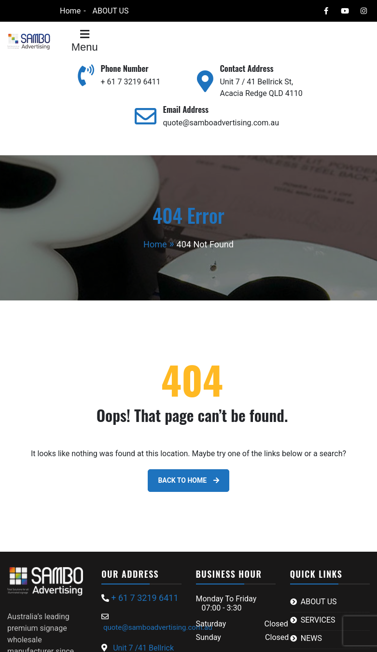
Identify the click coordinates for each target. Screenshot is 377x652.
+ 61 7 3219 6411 (131, 81)
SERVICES (318, 620)
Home (70, 10)
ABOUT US (111, 10)
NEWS (311, 638)
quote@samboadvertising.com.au (221, 122)
